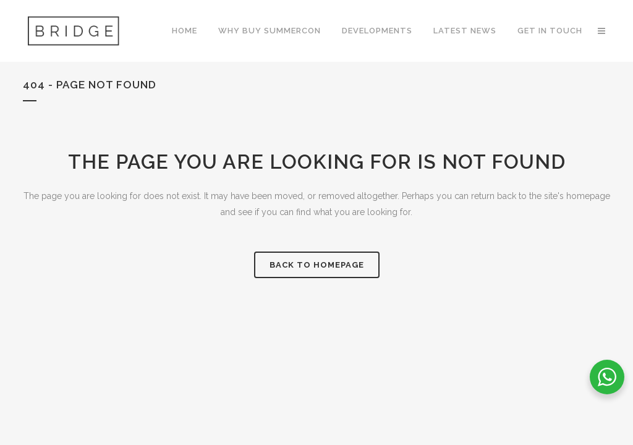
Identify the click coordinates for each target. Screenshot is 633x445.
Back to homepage (317, 264)
